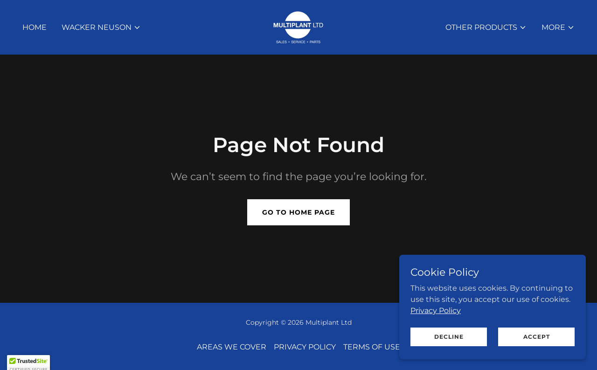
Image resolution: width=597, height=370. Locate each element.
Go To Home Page (298, 212)
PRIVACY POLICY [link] (305, 346)
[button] (101, 27)
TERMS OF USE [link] (371, 346)
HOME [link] (34, 27)
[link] (298, 26)
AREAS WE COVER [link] (231, 346)
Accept (536, 342)
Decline (449, 342)
